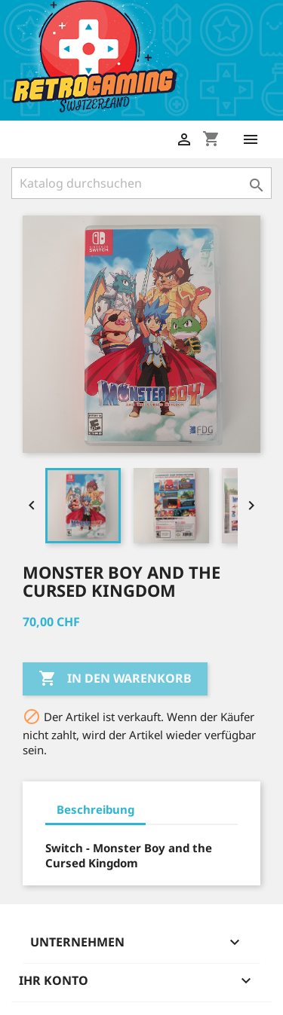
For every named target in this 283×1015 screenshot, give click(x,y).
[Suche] (141, 183)
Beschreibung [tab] (95, 809)
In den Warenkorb (115, 679)
